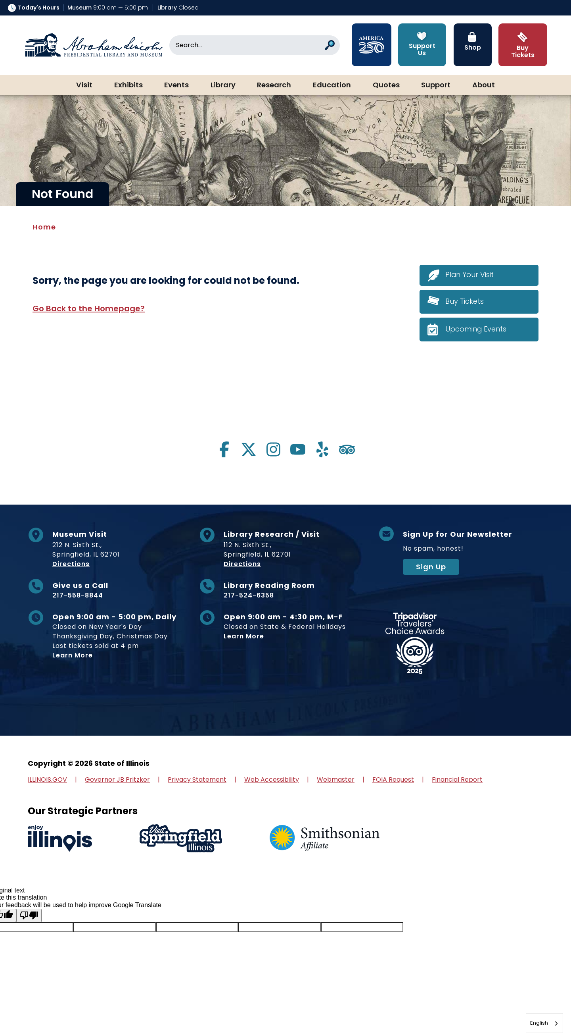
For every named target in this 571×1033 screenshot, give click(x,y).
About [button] (483, 85)
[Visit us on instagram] (273, 449)
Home (44, 227)
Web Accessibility (271, 779)
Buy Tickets (464, 301)
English (539, 1023)
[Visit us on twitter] (249, 449)
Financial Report (457, 779)
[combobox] (544, 1023)
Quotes (386, 85)
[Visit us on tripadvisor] (347, 449)
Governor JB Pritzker (117, 779)
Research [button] (274, 85)
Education (332, 85)
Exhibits (128, 85)
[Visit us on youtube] (298, 449)
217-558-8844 (77, 595)
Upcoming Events (476, 329)
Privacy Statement (197, 779)
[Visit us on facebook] (224, 449)
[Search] (254, 45)
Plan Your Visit (469, 275)
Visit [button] (84, 85)
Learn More (72, 655)
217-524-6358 (249, 595)
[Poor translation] (29, 915)
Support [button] (435, 85)
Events (176, 85)
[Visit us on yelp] (322, 449)
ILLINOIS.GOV (47, 779)
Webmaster (335, 779)
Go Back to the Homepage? (89, 308)
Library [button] (223, 85)
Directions (71, 564)
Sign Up (431, 567)
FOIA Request (393, 779)
